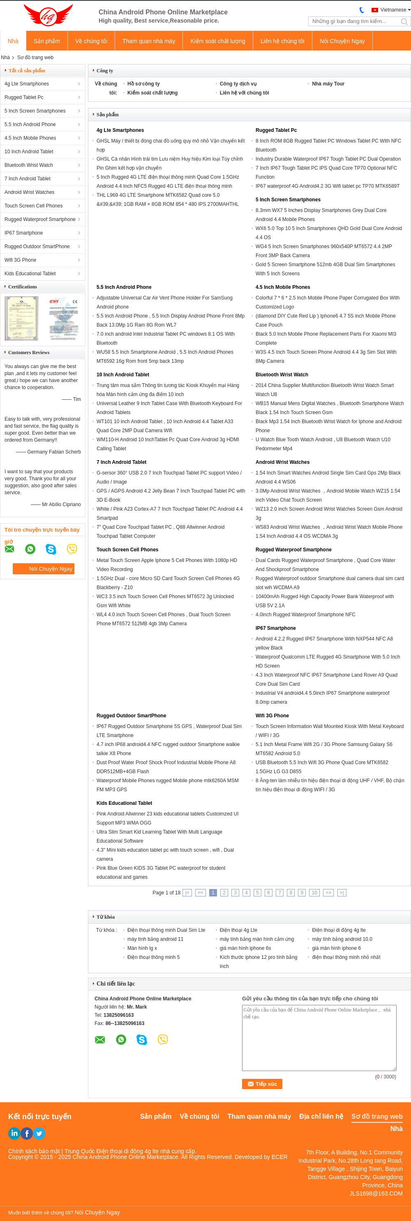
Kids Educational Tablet (30, 273)
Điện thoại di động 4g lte (338, 930)
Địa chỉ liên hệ (321, 1116)
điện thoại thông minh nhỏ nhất (346, 957)
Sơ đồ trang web (377, 1116)
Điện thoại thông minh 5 (153, 957)
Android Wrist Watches (29, 192)
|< (187, 893)
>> (328, 893)
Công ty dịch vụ (238, 84)
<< (200, 893)
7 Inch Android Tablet (28, 179)
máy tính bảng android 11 (155, 939)
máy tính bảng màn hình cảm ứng (257, 939)
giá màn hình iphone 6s (245, 948)
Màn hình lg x (142, 948)
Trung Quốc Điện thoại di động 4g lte (112, 1151)
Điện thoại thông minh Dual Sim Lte (166, 930)
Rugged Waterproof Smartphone (40, 219)
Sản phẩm (47, 41)
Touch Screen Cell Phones (33, 206)
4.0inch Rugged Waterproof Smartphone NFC (306, 614)
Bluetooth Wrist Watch (29, 165)
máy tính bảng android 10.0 (342, 939)
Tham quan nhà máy (148, 41)
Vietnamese (393, 10)
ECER (280, 1157)
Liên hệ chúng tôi (283, 41)
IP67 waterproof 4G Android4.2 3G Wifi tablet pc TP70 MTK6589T (328, 186)
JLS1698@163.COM (376, 1193)
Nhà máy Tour (328, 84)
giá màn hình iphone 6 (336, 948)
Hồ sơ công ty (143, 84)
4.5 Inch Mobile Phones (30, 138)
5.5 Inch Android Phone (30, 124)
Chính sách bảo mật (34, 1151)
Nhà (13, 41)
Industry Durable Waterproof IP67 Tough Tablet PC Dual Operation (328, 159)
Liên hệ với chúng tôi (244, 93)
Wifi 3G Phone (20, 260)
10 (314, 893)
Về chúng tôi (91, 41)
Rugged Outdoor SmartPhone (37, 246)
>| (342, 893)
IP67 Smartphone (24, 233)
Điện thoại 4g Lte (238, 930)
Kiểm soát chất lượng (217, 41)
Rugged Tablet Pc (24, 97)
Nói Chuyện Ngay (342, 41)
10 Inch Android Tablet (29, 151)
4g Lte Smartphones (27, 84)
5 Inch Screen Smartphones (35, 111)
